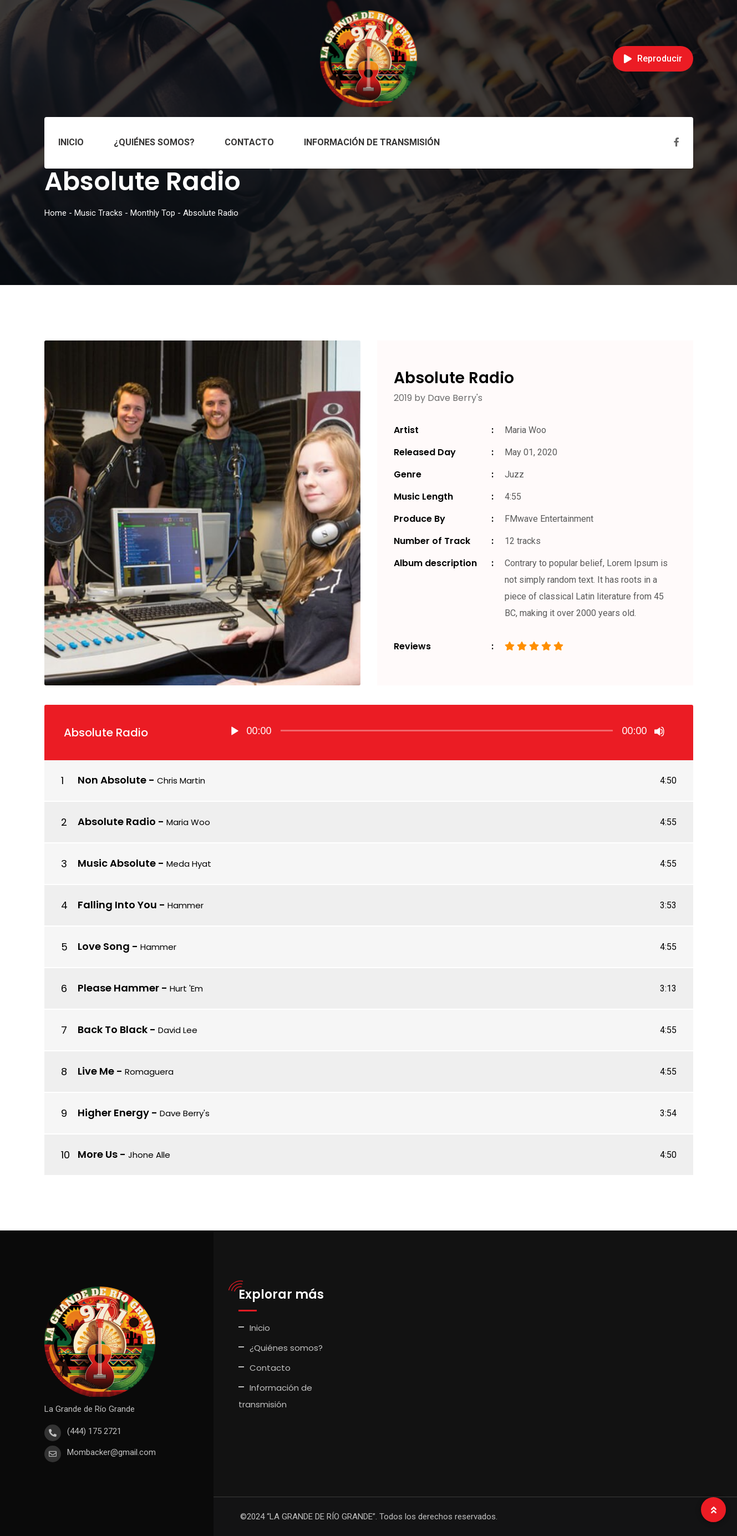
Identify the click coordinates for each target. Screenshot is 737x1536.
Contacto (249, 142)
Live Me (96, 1071)
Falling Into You (117, 905)
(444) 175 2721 (94, 1431)
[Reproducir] (234, 731)
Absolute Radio (117, 821)
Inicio (71, 142)
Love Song (104, 946)
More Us (98, 1154)
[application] (447, 732)
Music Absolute (117, 863)
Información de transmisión (372, 142)
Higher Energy (113, 1113)
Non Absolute (112, 780)
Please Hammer (118, 988)
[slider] (447, 730)
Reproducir (653, 58)
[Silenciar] (659, 731)
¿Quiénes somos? (154, 142)
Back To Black (113, 1029)
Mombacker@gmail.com (111, 1452)
